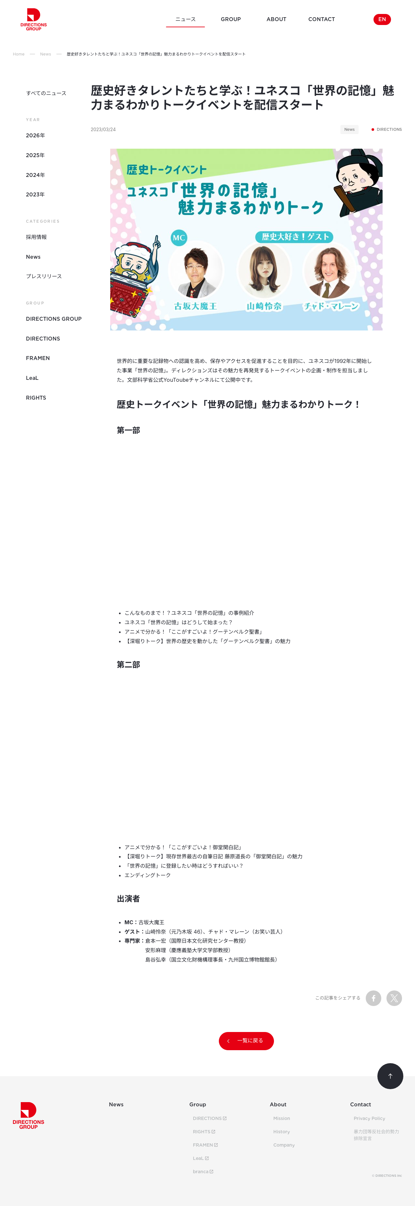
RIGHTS (36, 398)
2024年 (35, 175)
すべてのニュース (46, 93)
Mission (281, 1118)
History (281, 1131)
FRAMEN (38, 358)
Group (197, 1104)
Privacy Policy (369, 1118)
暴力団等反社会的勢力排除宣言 (376, 1135)
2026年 (35, 135)
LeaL (32, 378)
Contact (360, 1104)
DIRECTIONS (387, 129)
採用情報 (36, 237)
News (33, 257)
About (278, 1104)
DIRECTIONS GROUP (54, 319)
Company (284, 1145)
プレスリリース (44, 276)
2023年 (35, 195)
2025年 (35, 155)
